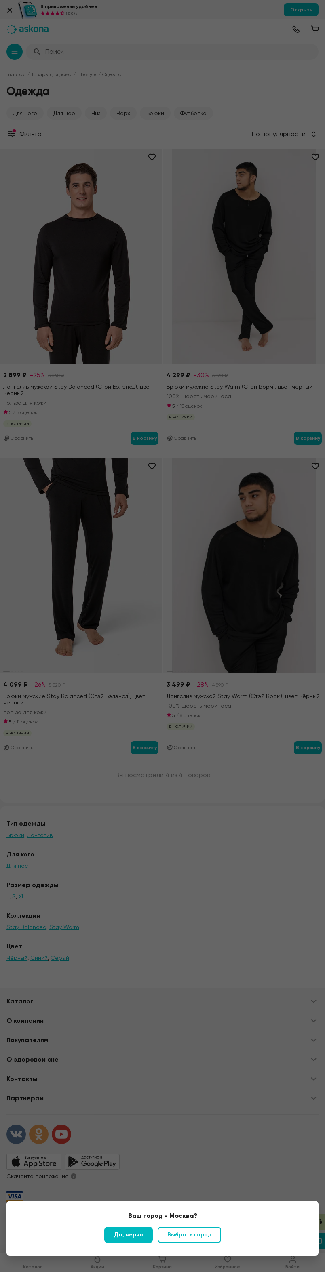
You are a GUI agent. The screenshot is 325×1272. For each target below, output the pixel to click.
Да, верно (128, 1234)
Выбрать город (189, 1234)
